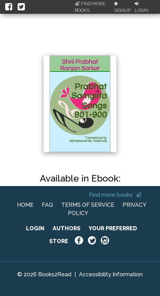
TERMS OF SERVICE (87, 205)
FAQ (47, 205)
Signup (122, 7)
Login (141, 7)
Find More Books (90, 7)
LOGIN (35, 228)
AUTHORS (66, 228)
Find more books (115, 195)
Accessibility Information (111, 274)
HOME (25, 205)
